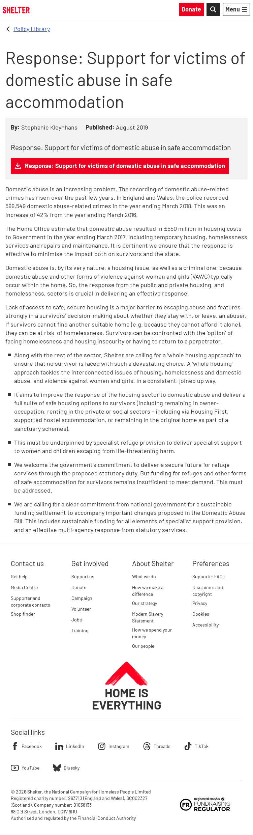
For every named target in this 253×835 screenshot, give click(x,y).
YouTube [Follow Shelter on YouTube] (25, 768)
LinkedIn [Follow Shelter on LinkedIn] (69, 746)
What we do (144, 576)
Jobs (76, 619)
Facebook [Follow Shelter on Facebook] (26, 746)
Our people (143, 646)
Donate (78, 587)
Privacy (199, 603)
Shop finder (23, 614)
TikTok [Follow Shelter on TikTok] (196, 746)
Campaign (81, 598)
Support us (82, 576)
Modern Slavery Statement (147, 617)
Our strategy (144, 603)
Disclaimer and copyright (207, 590)
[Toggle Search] (213, 9)
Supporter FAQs (208, 576)
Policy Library (31, 28)
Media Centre (24, 587)
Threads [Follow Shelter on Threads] (156, 746)
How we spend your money (152, 633)
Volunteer (81, 609)
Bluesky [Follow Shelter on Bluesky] (66, 768)
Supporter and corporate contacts (30, 601)
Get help (19, 576)
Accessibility (205, 625)
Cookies (200, 614)
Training (79, 630)
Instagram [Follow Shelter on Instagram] (113, 746)
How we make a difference (147, 590)
